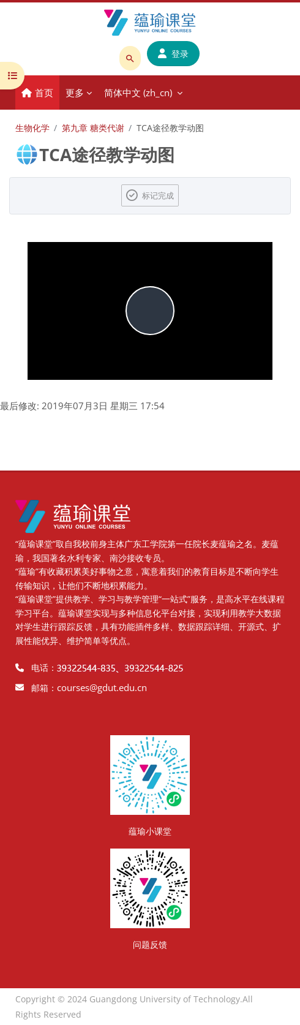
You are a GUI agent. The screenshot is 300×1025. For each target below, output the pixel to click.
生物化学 (32, 128)
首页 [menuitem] (44, 92)
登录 (173, 53)
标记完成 (158, 195)
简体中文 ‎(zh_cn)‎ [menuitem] (138, 92)
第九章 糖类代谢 (93, 128)
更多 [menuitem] (75, 92)
